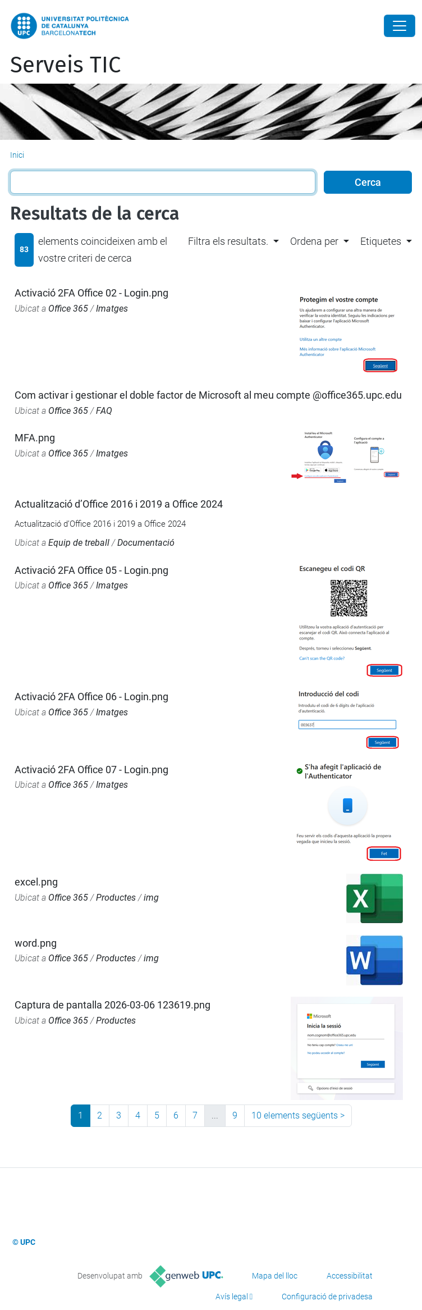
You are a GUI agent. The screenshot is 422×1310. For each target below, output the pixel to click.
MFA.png (35, 438)
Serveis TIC (65, 65)
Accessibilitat (350, 1275)
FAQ (104, 410)
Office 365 (68, 308)
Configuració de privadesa (327, 1296)
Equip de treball (78, 542)
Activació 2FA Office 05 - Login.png (91, 570)
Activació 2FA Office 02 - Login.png (91, 293)
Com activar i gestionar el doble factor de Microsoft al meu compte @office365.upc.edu (208, 395)
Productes (116, 897)
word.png (36, 943)
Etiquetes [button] (380, 241)
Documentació (146, 542)
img (151, 897)
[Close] (399, 26)
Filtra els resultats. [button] (228, 241)
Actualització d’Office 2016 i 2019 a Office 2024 (119, 504)
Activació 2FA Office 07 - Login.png (91, 769)
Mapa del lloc (274, 1275)
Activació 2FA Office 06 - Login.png (91, 696)
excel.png (36, 882)
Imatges (112, 308)
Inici (17, 154)
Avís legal (231, 1296)
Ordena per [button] (314, 241)
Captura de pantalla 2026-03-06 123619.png (112, 1005)
